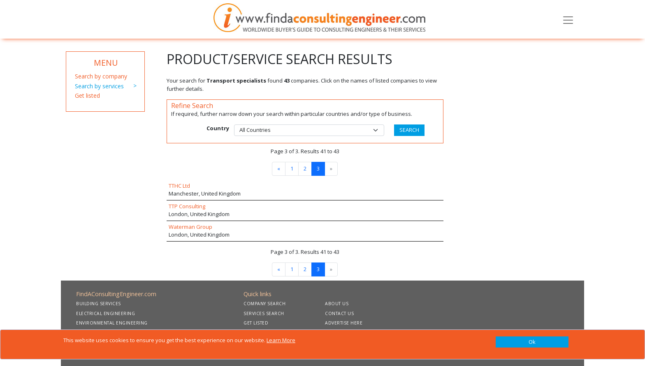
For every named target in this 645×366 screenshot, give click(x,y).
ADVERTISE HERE (343, 323)
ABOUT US (336, 303)
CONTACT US (339, 313)
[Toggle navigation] (568, 19)
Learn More (281, 340)
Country (217, 128)
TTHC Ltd (179, 185)
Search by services (99, 86)
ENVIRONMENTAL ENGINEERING (112, 323)
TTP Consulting (187, 206)
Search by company (101, 76)
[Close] (532, 342)
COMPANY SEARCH (264, 303)
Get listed (87, 95)
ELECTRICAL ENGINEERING (105, 313)
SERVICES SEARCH (264, 313)
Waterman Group (190, 226)
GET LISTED (256, 323)
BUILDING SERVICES (98, 303)
